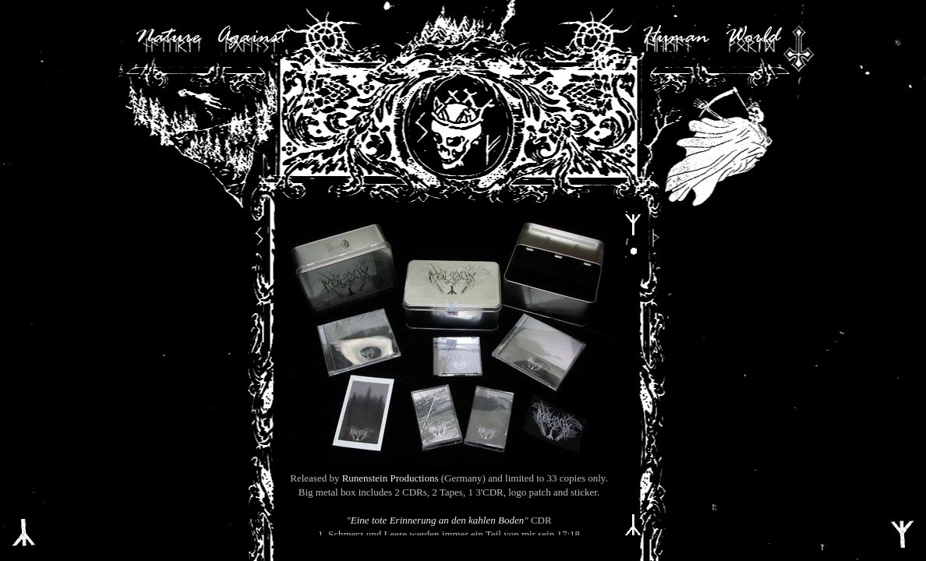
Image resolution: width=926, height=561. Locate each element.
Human (675, 37)
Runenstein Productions (390, 478)
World (752, 37)
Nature (167, 37)
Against (251, 37)
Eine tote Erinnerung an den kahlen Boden (437, 520)
